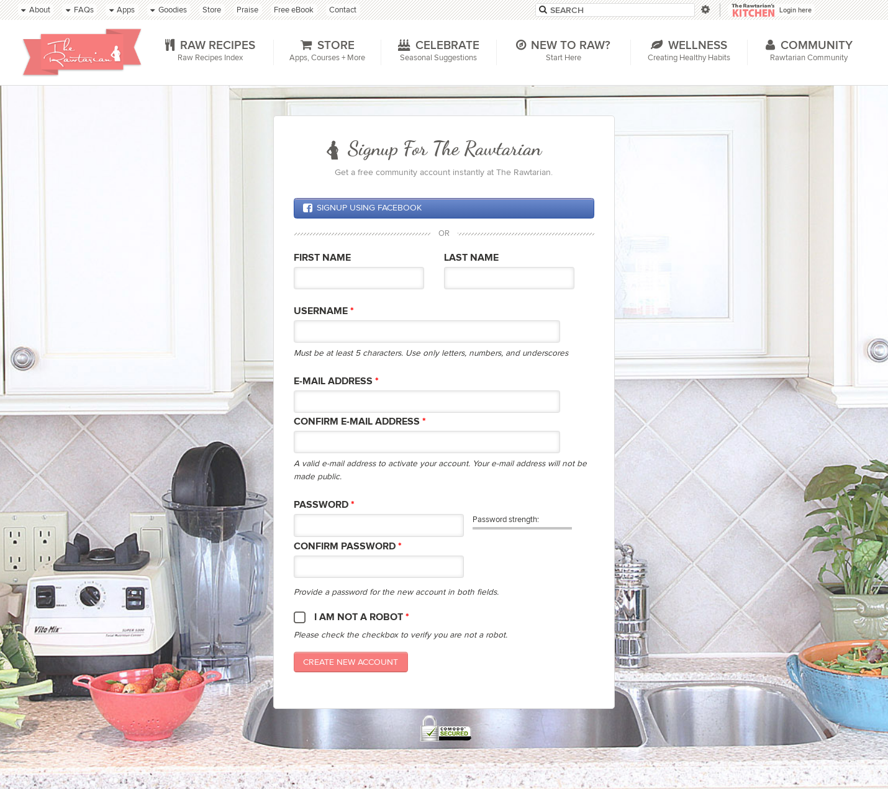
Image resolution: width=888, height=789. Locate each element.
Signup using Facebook (362, 208)
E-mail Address (336, 381)
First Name (322, 258)
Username (324, 311)
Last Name (471, 258)
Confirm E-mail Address (360, 422)
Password (324, 505)
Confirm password (348, 546)
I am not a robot (361, 617)
